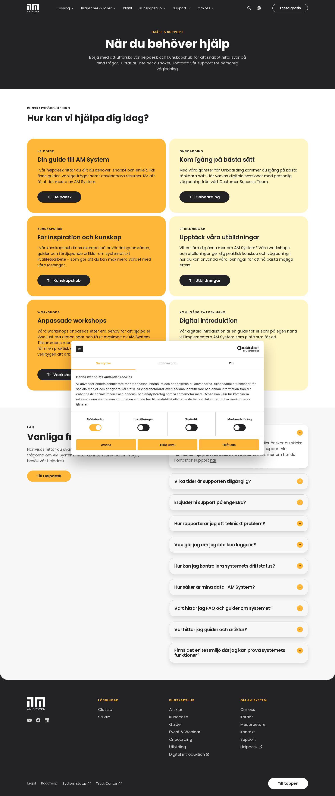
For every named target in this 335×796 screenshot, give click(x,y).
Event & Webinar (184, 732)
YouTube (29, 720)
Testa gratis (290, 8)
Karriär (246, 717)
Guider (175, 724)
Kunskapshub (181, 700)
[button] (249, 8)
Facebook (38, 720)
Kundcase (178, 717)
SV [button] (262, 8)
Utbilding (177, 747)
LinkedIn (47, 720)
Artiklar (175, 709)
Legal (31, 783)
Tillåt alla (229, 444)
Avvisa (106, 444)
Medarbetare (252, 724)
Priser (127, 8)
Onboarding (180, 739)
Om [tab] (231, 363)
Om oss (247, 709)
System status (75, 783)
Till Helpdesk (59, 197)
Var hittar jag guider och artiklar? (210, 629)
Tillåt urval (168, 444)
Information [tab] (167, 363)
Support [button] (180, 8)
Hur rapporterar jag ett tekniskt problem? (219, 523)
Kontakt (247, 732)
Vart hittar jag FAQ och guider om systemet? (223, 608)
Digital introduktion (187, 754)
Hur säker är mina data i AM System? (214, 587)
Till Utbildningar (204, 280)
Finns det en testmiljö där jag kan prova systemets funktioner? (229, 652)
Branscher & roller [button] (96, 8)
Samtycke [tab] (103, 363)
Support (248, 739)
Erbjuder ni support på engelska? (210, 502)
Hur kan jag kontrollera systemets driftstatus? (224, 566)
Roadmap (49, 783)
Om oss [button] (204, 8)
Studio (104, 717)
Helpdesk (249, 747)
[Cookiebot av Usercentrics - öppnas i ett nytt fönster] (240, 349)
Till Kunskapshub (64, 280)
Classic (105, 709)
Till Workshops (61, 374)
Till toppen (288, 783)
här (213, 460)
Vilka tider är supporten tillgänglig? (212, 481)
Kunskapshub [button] (150, 8)
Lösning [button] (63, 8)
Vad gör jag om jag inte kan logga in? (215, 545)
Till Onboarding (204, 197)
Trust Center (107, 783)
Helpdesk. (56, 460)
